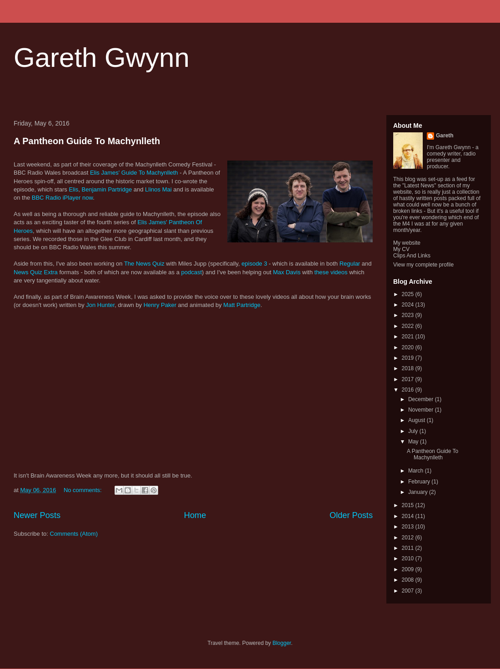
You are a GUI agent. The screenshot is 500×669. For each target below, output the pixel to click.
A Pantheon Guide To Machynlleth (87, 141)
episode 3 (254, 263)
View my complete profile (423, 265)
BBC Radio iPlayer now (62, 197)
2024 (408, 305)
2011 (408, 548)
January (418, 492)
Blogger (281, 643)
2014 (408, 516)
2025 (408, 294)
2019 (408, 358)
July (414, 431)
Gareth (445, 135)
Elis (73, 189)
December (421, 399)
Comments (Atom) (74, 533)
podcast (191, 272)
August (417, 420)
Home (195, 515)
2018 (408, 368)
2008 (408, 580)
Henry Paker (160, 305)
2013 (408, 526)
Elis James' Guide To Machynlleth (134, 172)
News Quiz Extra (36, 272)
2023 (408, 315)
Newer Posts (37, 515)
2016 (408, 390)
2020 (408, 347)
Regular (350, 263)
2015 (408, 505)
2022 (408, 326)
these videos (331, 272)
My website (406, 243)
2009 (408, 569)
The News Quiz (144, 263)
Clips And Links (411, 255)
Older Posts (351, 515)
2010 (408, 558)
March (416, 471)
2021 (408, 336)
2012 (408, 537)
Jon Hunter (100, 305)
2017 (408, 379)
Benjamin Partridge (107, 189)
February (419, 481)
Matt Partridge (241, 305)
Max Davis (287, 272)
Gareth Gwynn (102, 57)
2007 (408, 591)
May (414, 441)
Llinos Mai (158, 189)
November (421, 410)
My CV (401, 249)
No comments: (83, 490)
